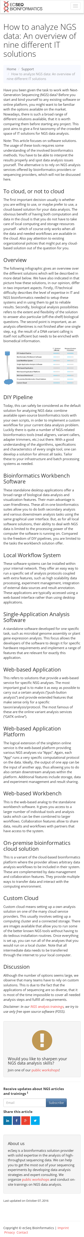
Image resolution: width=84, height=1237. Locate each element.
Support (28, 69)
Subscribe (56, 1102)
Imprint (63, 1228)
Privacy (9, 1232)
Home (11, 69)
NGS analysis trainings (47, 1006)
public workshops (45, 1070)
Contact (22, 1232)
